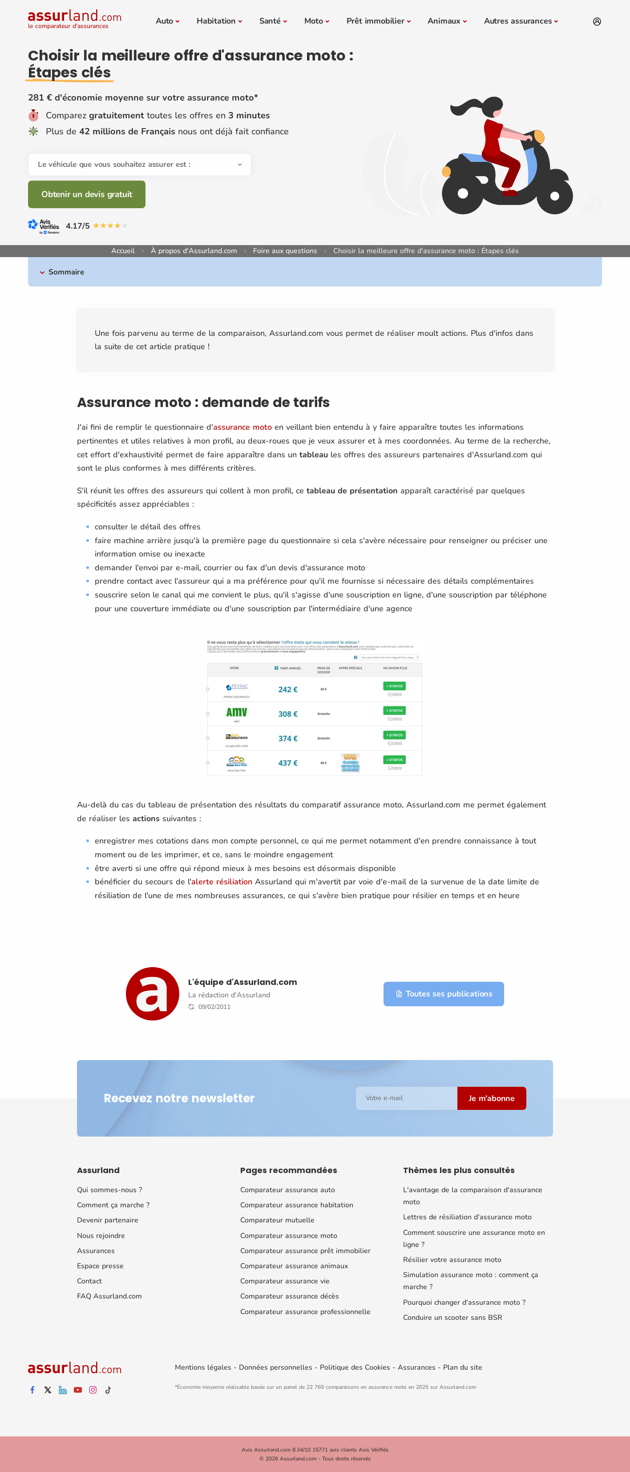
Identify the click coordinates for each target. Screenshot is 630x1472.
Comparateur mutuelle (277, 1220)
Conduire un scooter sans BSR (452, 1318)
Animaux (444, 21)
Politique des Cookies (355, 1367)
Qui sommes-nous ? (109, 1190)
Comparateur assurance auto (287, 1190)
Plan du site (462, 1367)
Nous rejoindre (101, 1236)
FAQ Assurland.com (109, 1296)
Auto (164, 21)
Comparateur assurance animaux (294, 1266)
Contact (89, 1281)
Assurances (96, 1251)
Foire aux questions (285, 251)
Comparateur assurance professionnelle (305, 1312)
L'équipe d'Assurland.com (242, 982)
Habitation (216, 21)
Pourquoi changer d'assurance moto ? (464, 1302)
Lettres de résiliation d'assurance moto (467, 1217)
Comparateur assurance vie (285, 1281)
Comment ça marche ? (113, 1205)
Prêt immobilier (375, 21)
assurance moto (242, 427)
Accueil (123, 251)
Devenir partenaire (107, 1220)
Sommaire (66, 272)
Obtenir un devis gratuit (86, 194)
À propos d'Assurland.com (194, 251)
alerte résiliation (221, 881)
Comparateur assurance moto (288, 1236)
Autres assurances (518, 21)
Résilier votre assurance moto (452, 1260)
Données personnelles (275, 1367)
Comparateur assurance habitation (296, 1205)
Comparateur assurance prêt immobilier (305, 1251)
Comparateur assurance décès (289, 1296)
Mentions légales (203, 1367)
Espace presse (100, 1266)
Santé (270, 21)
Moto (313, 21)
